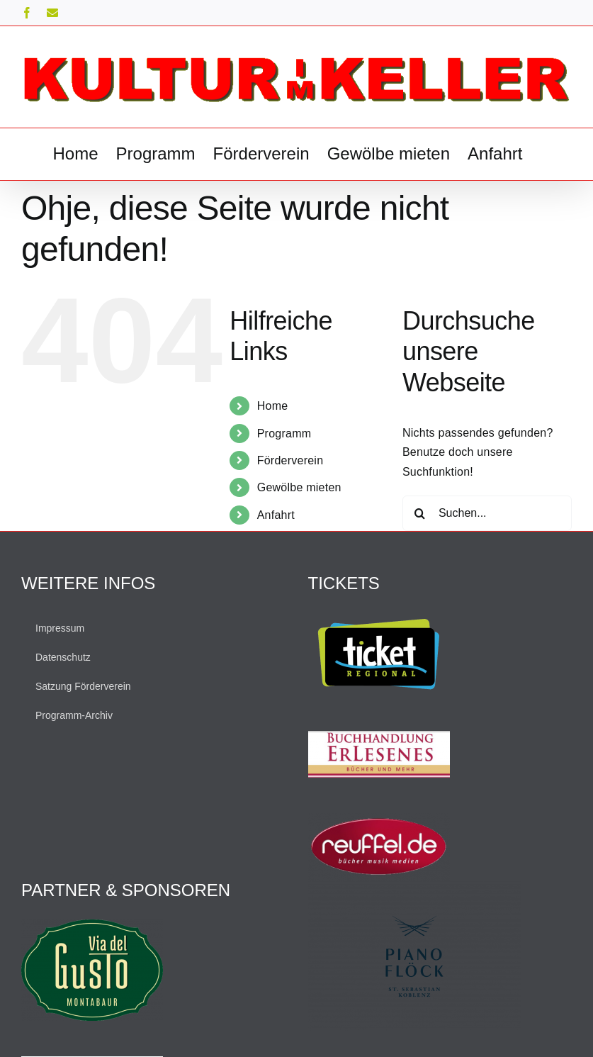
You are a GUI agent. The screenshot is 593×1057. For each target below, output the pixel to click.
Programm (284, 433)
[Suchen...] (487, 513)
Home (272, 406)
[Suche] (420, 513)
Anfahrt (276, 515)
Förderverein (290, 460)
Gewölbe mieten (299, 487)
